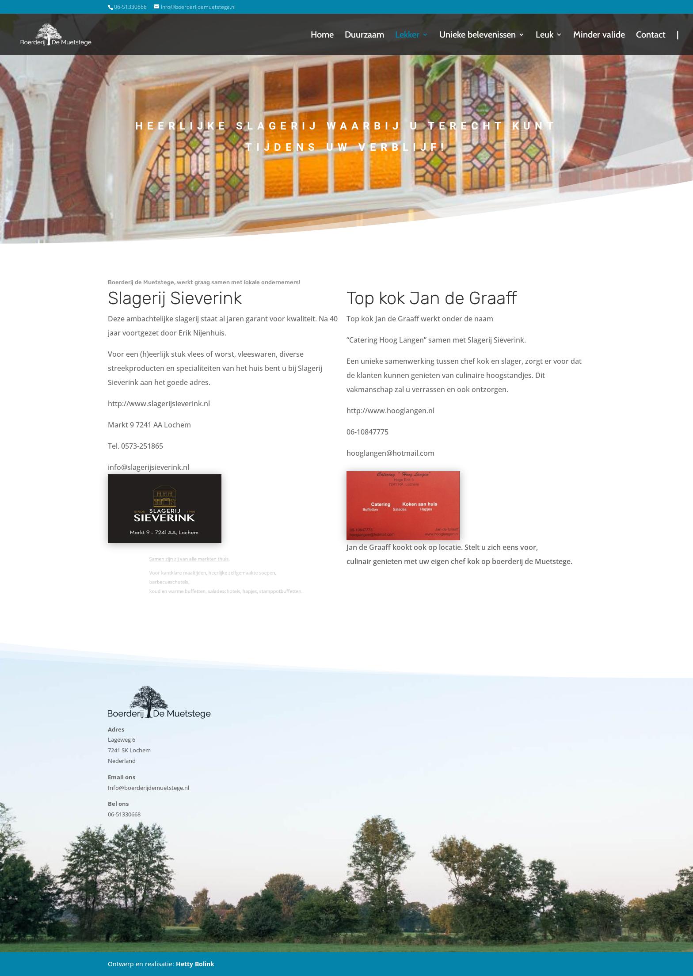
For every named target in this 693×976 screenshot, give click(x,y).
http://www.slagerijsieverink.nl (159, 403)
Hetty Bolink (195, 964)
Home (322, 35)
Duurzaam (364, 35)
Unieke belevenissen (477, 35)
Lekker (407, 35)
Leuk (544, 35)
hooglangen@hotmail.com (390, 453)
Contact (651, 35)
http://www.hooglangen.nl (390, 411)
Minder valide (599, 35)
